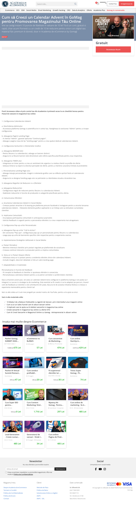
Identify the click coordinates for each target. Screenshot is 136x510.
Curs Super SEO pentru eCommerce (11, 405)
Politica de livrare (9, 497)
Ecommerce (9, 10)
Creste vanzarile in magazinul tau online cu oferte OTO (28, 311)
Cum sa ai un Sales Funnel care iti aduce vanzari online (28, 306)
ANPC (39, 497)
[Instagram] (105, 470)
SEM (23, 10)
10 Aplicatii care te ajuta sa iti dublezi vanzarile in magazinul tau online (35, 308)
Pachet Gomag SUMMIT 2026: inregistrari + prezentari (11, 341)
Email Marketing (44, 10)
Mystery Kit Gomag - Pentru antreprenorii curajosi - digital (55, 405)
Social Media (31, 10)
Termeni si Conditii (10, 492)
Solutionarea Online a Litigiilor (47, 494)
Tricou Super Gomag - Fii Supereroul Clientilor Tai (75, 373)
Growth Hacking (59, 10)
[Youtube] (100, 470)
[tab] (45, 49)
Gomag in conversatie (115, 10)
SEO (17, 10)
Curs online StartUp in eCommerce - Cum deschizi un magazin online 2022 (77, 341)
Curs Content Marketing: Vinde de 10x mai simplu (34, 405)
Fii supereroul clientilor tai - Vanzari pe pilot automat (55, 373)
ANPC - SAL (40, 500)
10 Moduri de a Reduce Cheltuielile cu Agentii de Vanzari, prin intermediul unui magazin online (44, 303)
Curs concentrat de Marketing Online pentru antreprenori (55, 341)
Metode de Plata (42, 489)
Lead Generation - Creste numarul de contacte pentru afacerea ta (12, 437)
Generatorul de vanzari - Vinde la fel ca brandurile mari (34, 437)
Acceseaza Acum (113, 51)
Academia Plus (99, 10)
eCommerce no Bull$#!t (33, 341)
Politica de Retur (42, 492)
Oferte (89, 10)
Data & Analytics (78, 10)
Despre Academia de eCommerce (15, 489)
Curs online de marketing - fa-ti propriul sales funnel (77, 405)
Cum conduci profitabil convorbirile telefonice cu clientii (32, 373)
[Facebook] (96, 470)
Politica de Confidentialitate (23, 476)
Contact (6, 500)
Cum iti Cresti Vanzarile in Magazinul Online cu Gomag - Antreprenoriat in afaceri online (42, 314)
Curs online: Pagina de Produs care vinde (56, 437)
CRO (68, 10)
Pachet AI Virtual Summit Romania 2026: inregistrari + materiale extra (12, 373)
